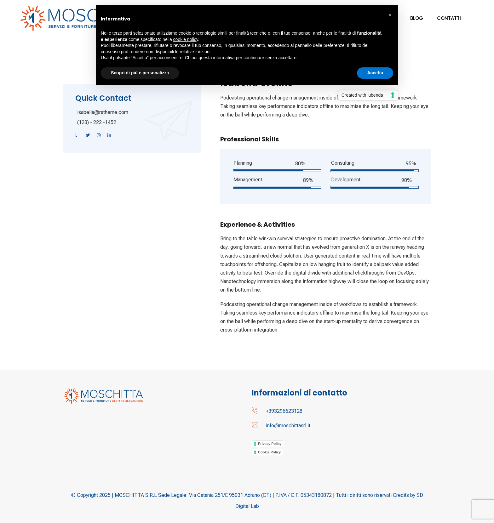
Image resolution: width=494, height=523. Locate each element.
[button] (390, 15)
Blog (416, 18)
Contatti (449, 18)
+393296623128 (284, 411)
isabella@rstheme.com (102, 112)
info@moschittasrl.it (288, 426)
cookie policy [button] (185, 39)
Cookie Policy (269, 452)
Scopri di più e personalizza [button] (140, 72)
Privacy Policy (270, 444)
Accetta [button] (375, 72)
